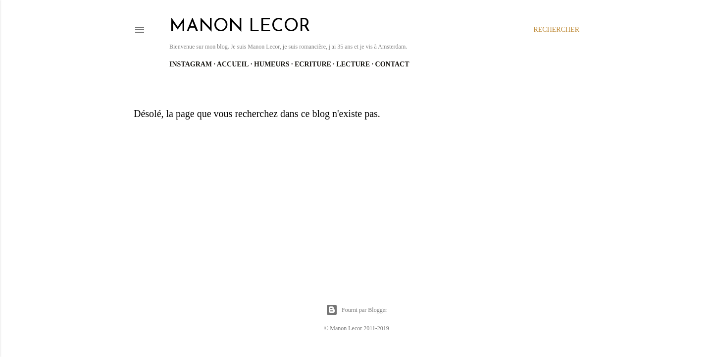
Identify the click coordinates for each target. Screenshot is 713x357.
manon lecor (239, 27)
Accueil (233, 64)
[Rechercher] (556, 30)
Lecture (353, 64)
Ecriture (313, 64)
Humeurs (272, 64)
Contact (392, 64)
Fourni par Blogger (356, 310)
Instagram (190, 64)
